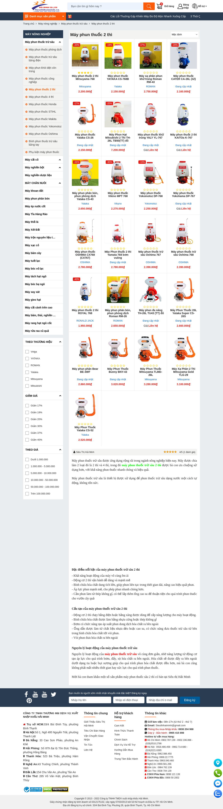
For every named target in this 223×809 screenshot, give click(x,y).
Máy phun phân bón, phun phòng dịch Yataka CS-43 (85, 196)
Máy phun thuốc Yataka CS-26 (85, 136)
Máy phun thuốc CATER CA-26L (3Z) (183, 77)
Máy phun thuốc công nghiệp (41, 80)
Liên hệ (88, 749)
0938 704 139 (164, 771)
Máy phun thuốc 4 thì (41, 96)
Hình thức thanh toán (124, 732)
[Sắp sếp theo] (184, 34)
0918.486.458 (163, 747)
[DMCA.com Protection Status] (55, 789)
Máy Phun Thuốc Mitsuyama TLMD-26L (150, 371)
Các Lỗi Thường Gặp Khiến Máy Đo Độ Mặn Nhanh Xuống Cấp (157, 16)
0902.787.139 (168, 740)
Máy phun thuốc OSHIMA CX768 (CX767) (85, 254)
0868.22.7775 (166, 757)
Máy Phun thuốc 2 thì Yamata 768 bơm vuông (118, 254)
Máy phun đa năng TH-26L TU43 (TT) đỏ (151, 312)
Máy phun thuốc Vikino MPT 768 (118, 195)
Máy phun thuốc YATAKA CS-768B (118, 77)
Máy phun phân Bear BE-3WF (85, 370)
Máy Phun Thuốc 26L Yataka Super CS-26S (183, 313)
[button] (200, 6)
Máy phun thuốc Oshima (43, 133)
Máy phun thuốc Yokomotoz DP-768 (151, 195)
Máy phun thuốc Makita (42, 119)
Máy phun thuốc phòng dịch (45, 49)
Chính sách (120, 739)
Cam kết (119, 725)
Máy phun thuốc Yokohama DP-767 (183, 195)
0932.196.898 (184, 740)
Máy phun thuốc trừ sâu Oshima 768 (183, 253)
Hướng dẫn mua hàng (123, 751)
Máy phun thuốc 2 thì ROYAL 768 (85, 312)
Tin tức (88, 744)
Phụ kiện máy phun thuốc (44, 152)
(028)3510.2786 (153, 743)
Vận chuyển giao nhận (93, 737)
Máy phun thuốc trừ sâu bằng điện (43, 58)
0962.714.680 (179, 747)
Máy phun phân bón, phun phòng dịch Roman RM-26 (118, 313)
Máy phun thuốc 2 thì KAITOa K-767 (183, 136)
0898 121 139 (173, 774)
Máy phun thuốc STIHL (42, 111)
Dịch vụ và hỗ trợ (124, 744)
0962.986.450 (164, 753)
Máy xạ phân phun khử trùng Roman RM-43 (150, 79)
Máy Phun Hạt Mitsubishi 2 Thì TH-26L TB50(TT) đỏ (118, 137)
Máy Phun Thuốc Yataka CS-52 (85, 429)
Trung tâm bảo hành (126, 758)
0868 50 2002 (172, 777)
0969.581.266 (164, 764)
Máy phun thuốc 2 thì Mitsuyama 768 (85, 77)
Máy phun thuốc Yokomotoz (45, 126)
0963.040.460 (167, 760)
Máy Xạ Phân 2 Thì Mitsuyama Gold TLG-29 (183, 371)
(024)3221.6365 (153, 750)
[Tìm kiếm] (149, 6)
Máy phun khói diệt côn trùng (42, 69)
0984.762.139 (165, 767)
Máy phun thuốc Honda (42, 104)
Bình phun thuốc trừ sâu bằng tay (43, 143)
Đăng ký (189, 700)
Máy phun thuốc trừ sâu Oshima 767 (150, 253)
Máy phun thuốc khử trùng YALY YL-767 (151, 136)
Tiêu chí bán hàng (94, 730)
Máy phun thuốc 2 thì (42, 89)
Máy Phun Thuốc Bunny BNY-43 (118, 370)
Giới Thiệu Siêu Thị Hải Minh (94, 723)
